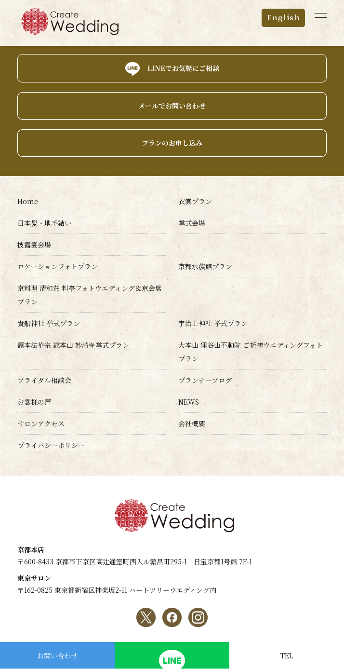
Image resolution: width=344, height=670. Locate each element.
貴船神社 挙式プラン (48, 323)
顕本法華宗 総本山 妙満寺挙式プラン (73, 345)
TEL (286, 655)
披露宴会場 (34, 244)
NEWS (188, 402)
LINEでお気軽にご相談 (183, 68)
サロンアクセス (41, 423)
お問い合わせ (57, 655)
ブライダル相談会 (44, 380)
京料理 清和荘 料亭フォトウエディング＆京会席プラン (89, 294)
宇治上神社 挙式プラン (213, 323)
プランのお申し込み (172, 143)
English (283, 17)
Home (27, 201)
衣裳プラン (195, 201)
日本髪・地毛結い (44, 223)
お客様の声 (34, 402)
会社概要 (191, 423)
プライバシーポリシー (51, 445)
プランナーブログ (205, 380)
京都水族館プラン (205, 266)
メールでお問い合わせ (172, 105)
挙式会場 (191, 223)
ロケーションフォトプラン (57, 266)
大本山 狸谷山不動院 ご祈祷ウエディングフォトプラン (250, 351)
